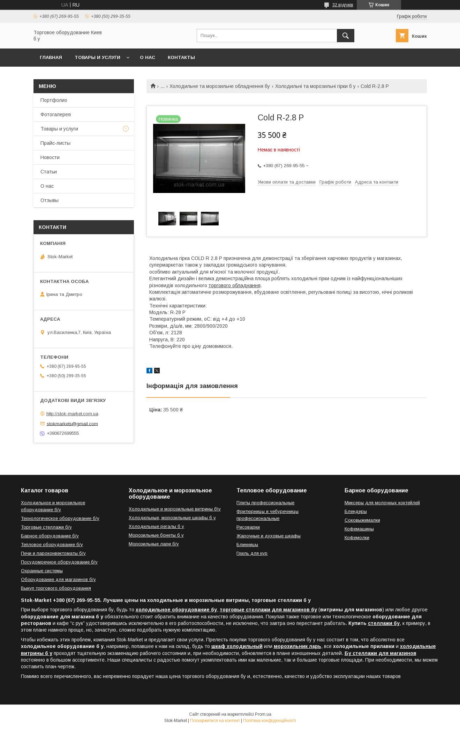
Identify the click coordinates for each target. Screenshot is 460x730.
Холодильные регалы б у (156, 526)
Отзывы (49, 200)
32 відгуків (342, 4)
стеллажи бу (384, 623)
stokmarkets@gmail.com (72, 423)
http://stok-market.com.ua (72, 413)
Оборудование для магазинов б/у (58, 579)
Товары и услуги (97, 57)
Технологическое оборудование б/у (60, 518)
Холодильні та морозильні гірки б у (315, 86)
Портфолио (53, 100)
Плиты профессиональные (265, 502)
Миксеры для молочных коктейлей (382, 502)
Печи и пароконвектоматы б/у (53, 553)
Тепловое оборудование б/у (52, 544)
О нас (147, 57)
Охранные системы (42, 570)
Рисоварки (248, 527)
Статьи (48, 171)
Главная (51, 57)
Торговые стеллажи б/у (46, 527)
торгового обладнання (235, 285)
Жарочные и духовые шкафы (268, 535)
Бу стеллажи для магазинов (380, 653)
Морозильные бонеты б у (156, 535)
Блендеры (356, 511)
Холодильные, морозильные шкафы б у (172, 517)
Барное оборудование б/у (50, 535)
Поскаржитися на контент (215, 720)
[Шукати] (345, 35)
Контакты (181, 57)
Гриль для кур (251, 553)
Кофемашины (359, 528)
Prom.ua (263, 714)
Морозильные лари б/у (154, 543)
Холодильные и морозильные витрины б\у (175, 509)
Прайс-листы (55, 143)
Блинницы (247, 544)
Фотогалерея (55, 114)
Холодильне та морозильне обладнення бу (219, 86)
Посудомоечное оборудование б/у (59, 562)
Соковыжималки (362, 520)
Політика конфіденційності (269, 720)
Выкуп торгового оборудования (56, 588)
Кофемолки (357, 537)
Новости (50, 157)
